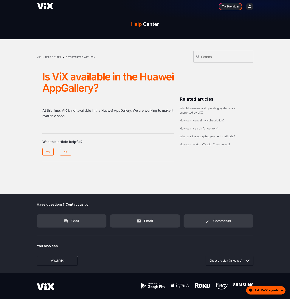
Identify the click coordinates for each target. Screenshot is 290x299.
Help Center (53, 57)
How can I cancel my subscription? (202, 120)
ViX (39, 57)
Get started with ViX (80, 57)
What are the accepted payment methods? (207, 136)
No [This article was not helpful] (65, 151)
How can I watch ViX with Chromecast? (205, 144)
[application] (265, 290)
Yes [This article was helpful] (48, 151)
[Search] (223, 57)
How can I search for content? (199, 128)
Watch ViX (57, 260)
